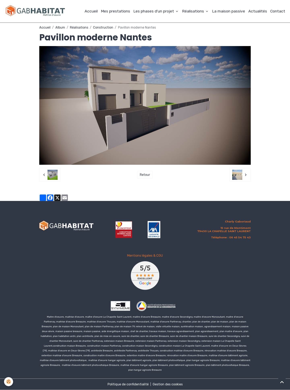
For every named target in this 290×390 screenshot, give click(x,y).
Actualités (257, 11)
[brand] (35, 11)
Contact (277, 11)
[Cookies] (8, 381)
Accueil (91, 11)
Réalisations (193, 11)
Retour (145, 175)
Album (60, 27)
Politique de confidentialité (128, 384)
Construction (103, 27)
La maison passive (228, 11)
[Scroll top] (282, 382)
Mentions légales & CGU (145, 255)
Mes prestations (115, 11)
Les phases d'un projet (154, 11)
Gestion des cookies (168, 384)
